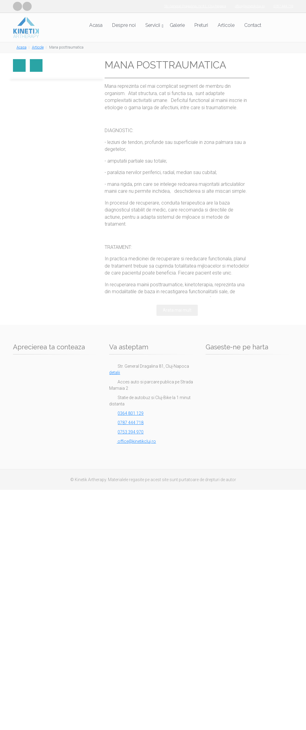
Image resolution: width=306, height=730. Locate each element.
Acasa (96, 25)
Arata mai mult (177, 310)
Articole (226, 25)
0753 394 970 (131, 432)
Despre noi (124, 25)
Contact (252, 25)
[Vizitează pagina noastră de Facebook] (17, 6)
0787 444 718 (283, 6)
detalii (114, 372)
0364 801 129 (131, 413)
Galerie (177, 25)
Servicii (152, 25)
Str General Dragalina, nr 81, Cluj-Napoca (195, 6)
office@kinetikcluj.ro (250, 6)
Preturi (201, 25)
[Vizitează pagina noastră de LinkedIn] (27, 6)
